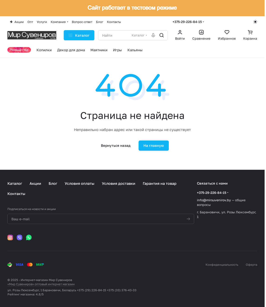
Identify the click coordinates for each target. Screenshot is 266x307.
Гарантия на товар (159, 183)
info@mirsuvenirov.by (214, 200)
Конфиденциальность (222, 264)
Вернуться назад (115, 145)
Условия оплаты (79, 183)
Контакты (16, 193)
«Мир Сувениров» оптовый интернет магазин (41, 284)
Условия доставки (118, 183)
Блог (53, 183)
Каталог (14, 183)
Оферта (251, 264)
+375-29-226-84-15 (187, 22)
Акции (35, 183)
